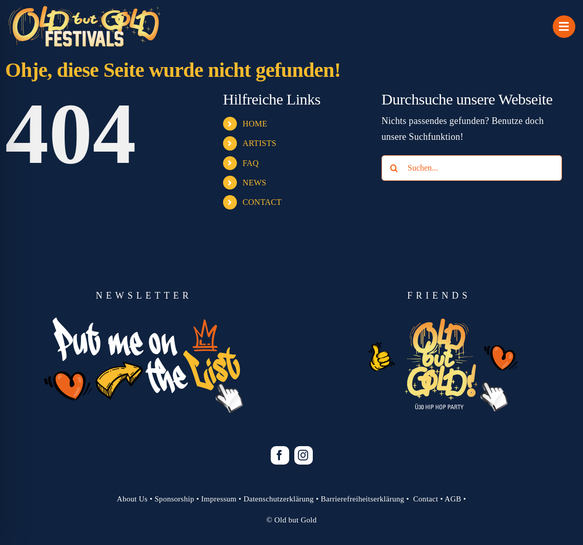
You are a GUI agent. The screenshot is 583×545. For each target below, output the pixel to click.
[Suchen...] (471, 168)
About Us (132, 499)
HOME (255, 123)
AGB (453, 499)
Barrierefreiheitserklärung (362, 499)
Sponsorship (174, 499)
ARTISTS (259, 143)
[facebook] (280, 455)
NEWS (254, 182)
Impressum (218, 499)
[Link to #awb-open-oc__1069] (564, 26)
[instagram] (303, 455)
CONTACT (262, 202)
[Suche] (394, 168)
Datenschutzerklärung (279, 499)
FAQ (251, 163)
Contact (425, 499)
